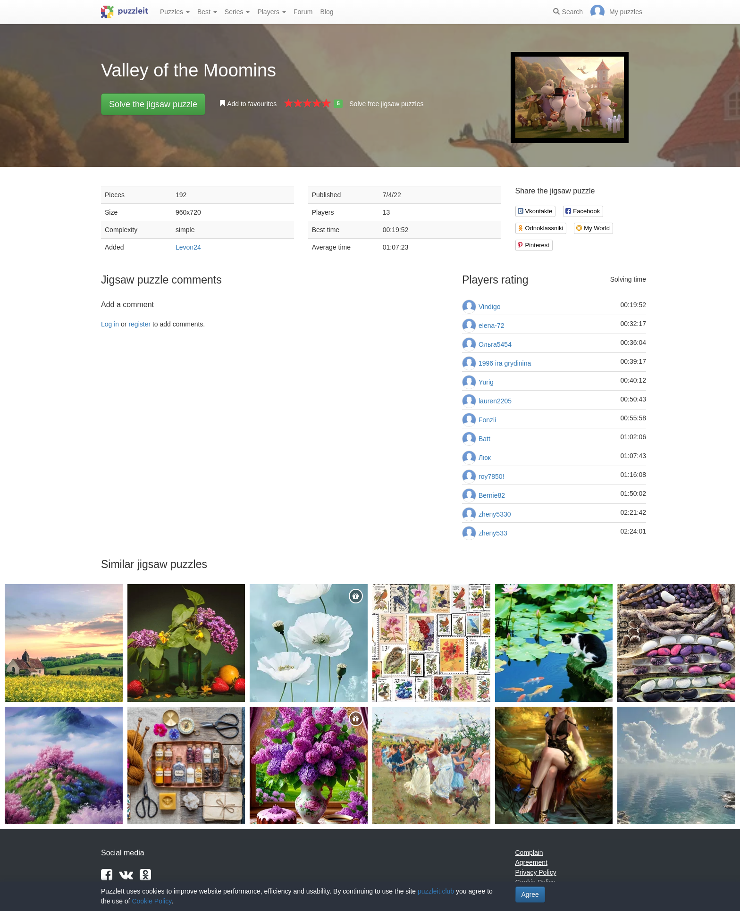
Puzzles (175, 12)
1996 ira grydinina (505, 363)
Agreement (531, 862)
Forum (303, 12)
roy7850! (491, 476)
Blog (326, 12)
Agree (530, 894)
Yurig (486, 382)
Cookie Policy (151, 901)
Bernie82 (492, 495)
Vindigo (489, 306)
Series (237, 12)
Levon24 (188, 247)
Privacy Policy (535, 872)
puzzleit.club (436, 891)
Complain (529, 852)
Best (207, 12)
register (139, 324)
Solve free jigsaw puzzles (386, 104)
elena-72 (492, 325)
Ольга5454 (495, 344)
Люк (485, 457)
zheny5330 (495, 514)
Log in (110, 324)
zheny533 (493, 533)
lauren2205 (495, 401)
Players (271, 12)
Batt (484, 439)
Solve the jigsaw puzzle (153, 104)
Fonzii (487, 420)
